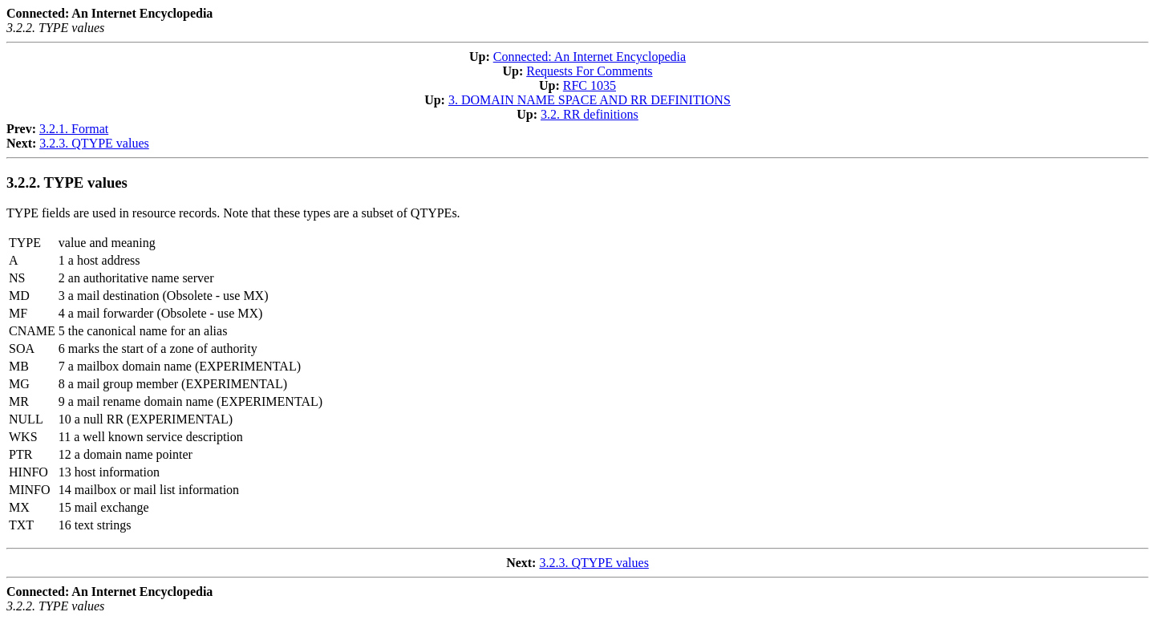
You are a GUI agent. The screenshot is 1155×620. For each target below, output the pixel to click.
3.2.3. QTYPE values (93, 143)
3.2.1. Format (73, 129)
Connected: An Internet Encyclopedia (589, 56)
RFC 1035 (589, 85)
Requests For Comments (589, 71)
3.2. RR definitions (589, 114)
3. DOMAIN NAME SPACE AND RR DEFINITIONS (589, 100)
